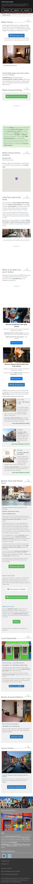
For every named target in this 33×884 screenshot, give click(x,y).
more (21, 686)
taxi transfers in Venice (20, 210)
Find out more (16, 343)
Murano (24, 135)
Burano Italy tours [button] (16, 566)
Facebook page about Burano (13, 836)
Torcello (17, 135)
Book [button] (16, 622)
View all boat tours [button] (17, 385)
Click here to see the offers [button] (16, 96)
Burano (17, 133)
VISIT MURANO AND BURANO (9, 874)
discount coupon (14, 686)
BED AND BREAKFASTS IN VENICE (10, 871)
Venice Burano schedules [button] (16, 589)
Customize (6, 10)
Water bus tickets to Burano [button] (16, 597)
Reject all (16, 10)
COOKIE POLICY (5, 861)
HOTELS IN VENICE (6, 868)
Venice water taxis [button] (16, 35)
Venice (12, 127)
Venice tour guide (23, 394)
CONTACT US (5, 864)
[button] (16, 178)
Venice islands (13, 842)
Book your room (16, 737)
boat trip (12, 280)
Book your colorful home (16, 787)
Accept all (26, 10)
